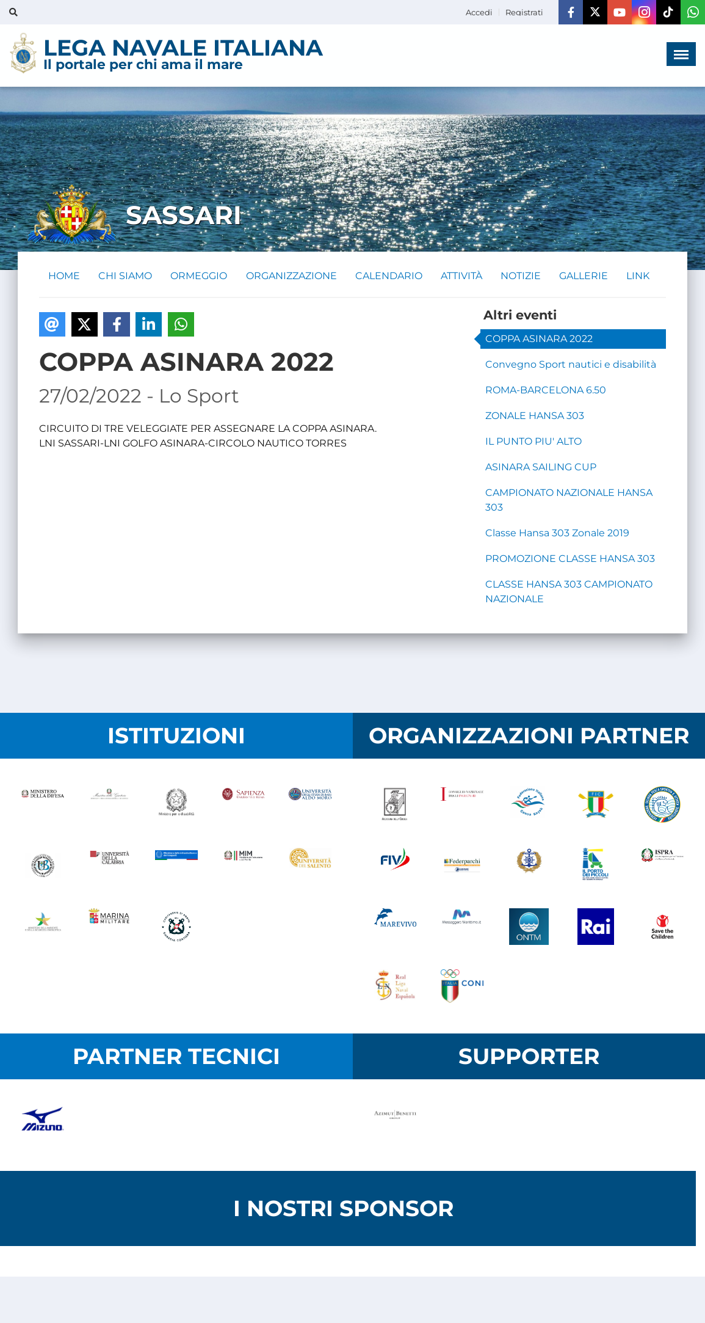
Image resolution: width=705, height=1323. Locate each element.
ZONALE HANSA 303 (534, 416)
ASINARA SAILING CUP (540, 467)
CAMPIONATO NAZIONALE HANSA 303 (569, 500)
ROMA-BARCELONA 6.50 (545, 390)
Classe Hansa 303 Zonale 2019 (557, 533)
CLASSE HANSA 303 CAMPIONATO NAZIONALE (569, 592)
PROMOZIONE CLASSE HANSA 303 (570, 559)
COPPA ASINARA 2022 (539, 339)
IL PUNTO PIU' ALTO (533, 442)
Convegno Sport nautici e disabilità (570, 365)
